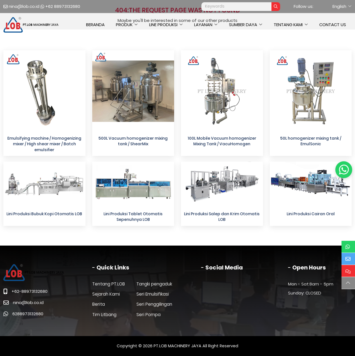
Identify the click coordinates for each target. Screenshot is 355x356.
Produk (124, 25)
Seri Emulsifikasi (152, 294)
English (339, 6)
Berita (98, 304)
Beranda (95, 25)
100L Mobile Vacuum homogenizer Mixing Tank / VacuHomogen (222, 141)
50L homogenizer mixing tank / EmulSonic (310, 141)
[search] (275, 6)
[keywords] (236, 6)
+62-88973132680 (30, 291)
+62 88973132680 (62, 6)
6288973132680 (27, 314)
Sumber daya (243, 25)
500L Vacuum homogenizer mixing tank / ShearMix (133, 141)
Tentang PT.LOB (108, 284)
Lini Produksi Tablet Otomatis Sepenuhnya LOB (133, 216)
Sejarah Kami (106, 294)
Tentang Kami (288, 25)
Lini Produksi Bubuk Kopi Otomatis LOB (44, 214)
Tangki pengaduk (154, 284)
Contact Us (332, 25)
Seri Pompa (148, 315)
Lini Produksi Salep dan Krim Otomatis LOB (222, 216)
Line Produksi (163, 25)
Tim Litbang (104, 315)
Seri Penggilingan (154, 304)
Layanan (203, 25)
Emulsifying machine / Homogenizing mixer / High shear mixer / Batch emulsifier (44, 144)
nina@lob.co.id (24, 6)
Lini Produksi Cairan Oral (311, 214)
